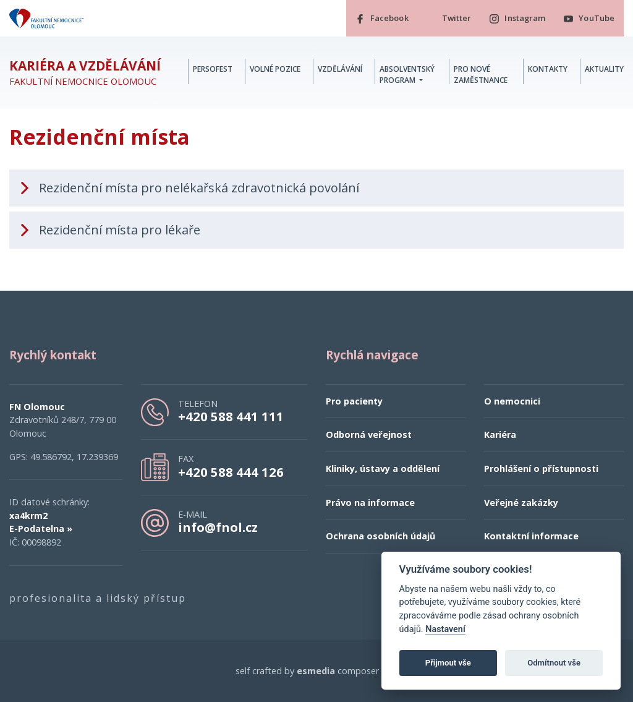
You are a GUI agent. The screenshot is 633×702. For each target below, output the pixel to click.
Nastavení (445, 629)
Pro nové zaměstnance (481, 74)
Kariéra (500, 435)
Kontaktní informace (531, 536)
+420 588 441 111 (231, 416)
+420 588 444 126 (231, 471)
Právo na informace (370, 502)
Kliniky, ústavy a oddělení (383, 468)
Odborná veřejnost (369, 435)
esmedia (316, 671)
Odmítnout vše (553, 662)
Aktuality (604, 69)
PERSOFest (212, 69)
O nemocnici (512, 401)
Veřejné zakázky (521, 502)
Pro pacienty (354, 401)
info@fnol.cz (218, 527)
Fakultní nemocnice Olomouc (85, 72)
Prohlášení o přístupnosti (541, 468)
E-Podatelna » (40, 529)
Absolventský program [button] (407, 74)
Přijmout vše (448, 662)
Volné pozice (275, 69)
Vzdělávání (340, 69)
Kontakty (547, 69)
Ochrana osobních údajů (380, 536)
